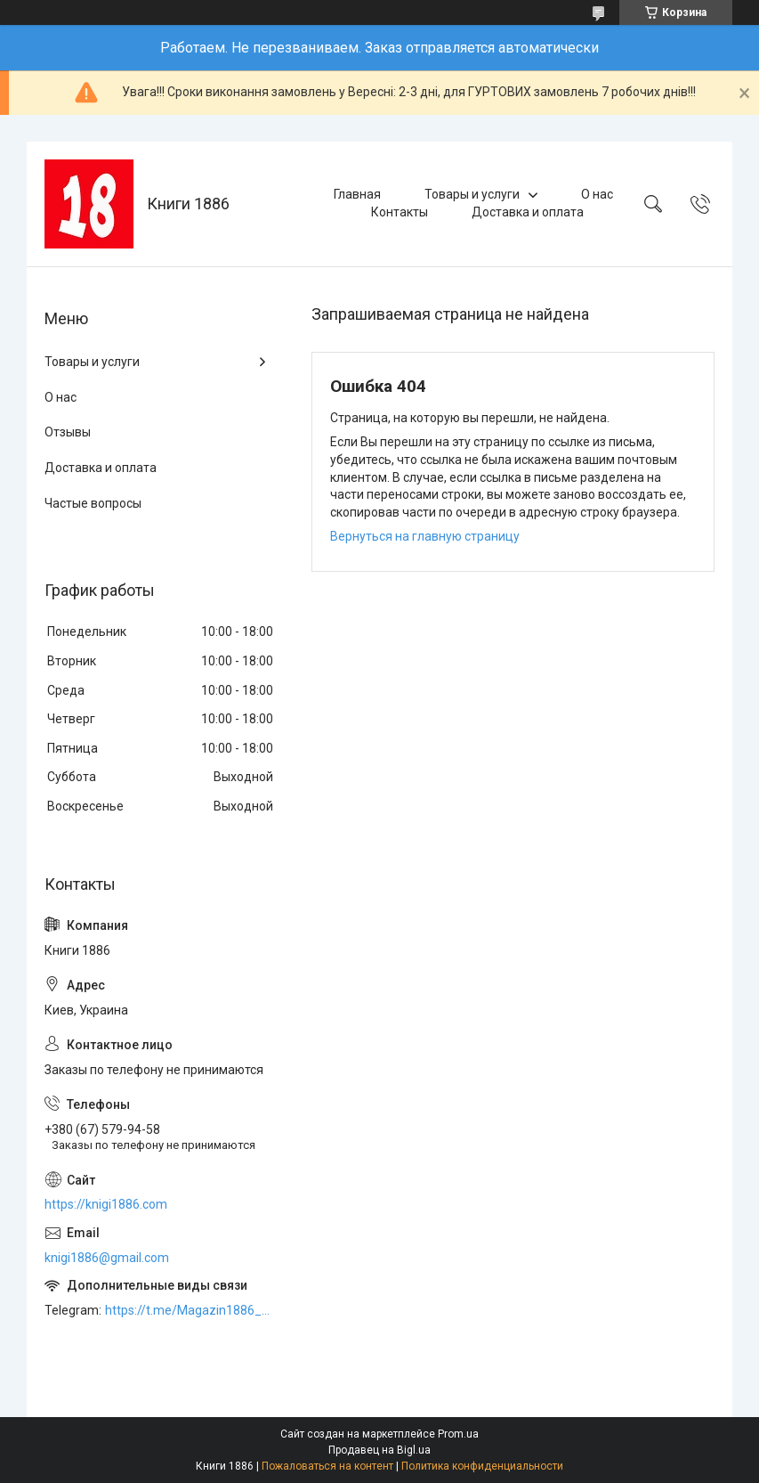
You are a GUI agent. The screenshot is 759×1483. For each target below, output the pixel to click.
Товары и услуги (472, 194)
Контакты (399, 212)
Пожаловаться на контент (327, 1466)
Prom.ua (458, 1434)
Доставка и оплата (528, 212)
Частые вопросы (92, 503)
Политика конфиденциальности (482, 1466)
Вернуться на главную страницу (425, 536)
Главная (357, 194)
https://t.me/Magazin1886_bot (190, 1310)
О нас (597, 194)
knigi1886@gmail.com (106, 1258)
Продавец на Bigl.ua (379, 1450)
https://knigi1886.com (105, 1204)
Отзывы (67, 432)
